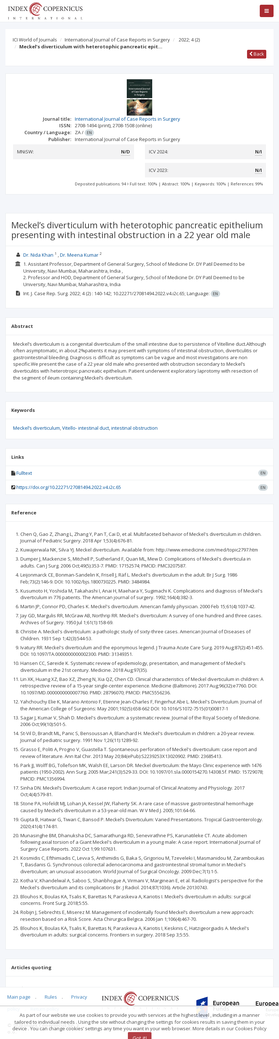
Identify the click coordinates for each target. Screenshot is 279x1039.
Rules (51, 997)
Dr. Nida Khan (38, 255)
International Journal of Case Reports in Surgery (117, 39)
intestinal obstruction (134, 428)
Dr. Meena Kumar (79, 255)
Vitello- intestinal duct (85, 428)
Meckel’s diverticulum (36, 428)
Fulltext (24, 473)
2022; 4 (189, 39)
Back (256, 54)
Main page (19, 997)
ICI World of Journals (35, 39)
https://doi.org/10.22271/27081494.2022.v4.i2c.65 (68, 487)
